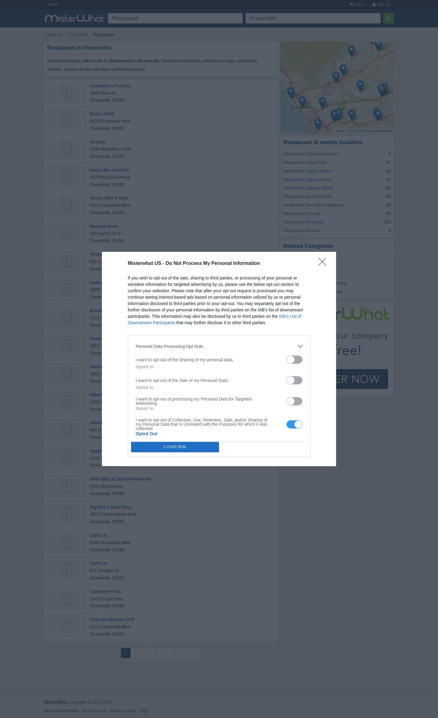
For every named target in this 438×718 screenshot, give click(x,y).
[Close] (324, 263)
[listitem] (219, 346)
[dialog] (219, 359)
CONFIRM (175, 447)
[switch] (294, 360)
